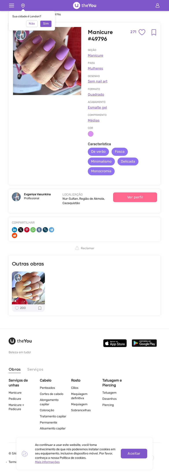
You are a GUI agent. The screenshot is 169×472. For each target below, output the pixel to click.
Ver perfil (135, 197)
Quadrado (96, 94)
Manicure (95, 55)
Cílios (74, 388)
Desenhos (109, 399)
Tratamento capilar (53, 416)
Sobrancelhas (81, 410)
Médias (93, 120)
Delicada (128, 161)
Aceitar (134, 453)
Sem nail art (97, 81)
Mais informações (47, 462)
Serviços (35, 369)
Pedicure (15, 399)
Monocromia (101, 171)
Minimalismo (101, 161)
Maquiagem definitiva (79, 396)
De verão (98, 151)
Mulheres (95, 68)
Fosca (120, 151)
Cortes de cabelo (51, 394)
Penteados (47, 388)
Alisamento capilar (53, 428)
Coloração (47, 410)
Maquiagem (79, 404)
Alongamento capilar (49, 402)
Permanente (48, 422)
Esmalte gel (97, 107)
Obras (15, 369)
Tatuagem (109, 393)
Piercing (108, 405)
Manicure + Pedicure (16, 407)
